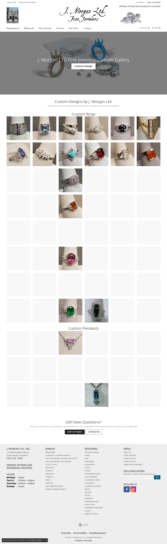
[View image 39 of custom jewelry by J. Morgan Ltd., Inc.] (70, 284)
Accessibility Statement (97, 533)
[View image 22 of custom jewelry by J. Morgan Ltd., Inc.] (96, 206)
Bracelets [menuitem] (50, 468)
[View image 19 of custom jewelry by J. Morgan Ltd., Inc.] (18, 206)
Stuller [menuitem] (88, 511)
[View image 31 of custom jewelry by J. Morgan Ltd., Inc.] (18, 258)
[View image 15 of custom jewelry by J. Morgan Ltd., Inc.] (70, 180)
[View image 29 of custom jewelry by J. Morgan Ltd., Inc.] (122, 232)
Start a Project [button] (74, 432)
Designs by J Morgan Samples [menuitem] (58, 455)
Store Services (130, 455)
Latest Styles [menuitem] (51, 464)
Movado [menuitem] (88, 492)
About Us (127, 452)
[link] (27, 3)
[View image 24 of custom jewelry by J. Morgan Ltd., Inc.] (148, 206)
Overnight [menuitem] (89, 498)
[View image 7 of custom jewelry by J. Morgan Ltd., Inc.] (18, 154)
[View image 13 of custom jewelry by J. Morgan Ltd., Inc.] (18, 180)
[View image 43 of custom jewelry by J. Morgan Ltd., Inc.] (18, 310)
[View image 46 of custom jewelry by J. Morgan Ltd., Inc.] (96, 310)
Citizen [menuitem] (87, 471)
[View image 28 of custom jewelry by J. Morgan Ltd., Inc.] (96, 232)
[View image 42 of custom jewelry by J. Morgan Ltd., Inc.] (148, 284)
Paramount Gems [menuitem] (92, 501)
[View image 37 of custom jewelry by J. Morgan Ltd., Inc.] (18, 284)
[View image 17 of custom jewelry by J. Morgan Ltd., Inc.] (122, 180)
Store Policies (130, 458)
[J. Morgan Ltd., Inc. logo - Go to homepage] (83, 14)
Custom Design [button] (83, 66)
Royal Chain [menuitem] (90, 505)
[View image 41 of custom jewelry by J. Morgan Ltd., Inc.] (122, 284)
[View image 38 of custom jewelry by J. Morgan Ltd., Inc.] (44, 284)
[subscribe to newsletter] (157, 477)
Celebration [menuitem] (90, 464)
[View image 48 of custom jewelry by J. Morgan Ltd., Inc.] (148, 310)
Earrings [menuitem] (49, 471)
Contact (87, 28)
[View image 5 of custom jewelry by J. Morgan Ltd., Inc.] (122, 128)
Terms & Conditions (80, 533)
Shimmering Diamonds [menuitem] (94, 508)
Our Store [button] (74, 28)
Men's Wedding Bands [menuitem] (54, 486)
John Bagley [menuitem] (90, 483)
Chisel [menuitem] (87, 468)
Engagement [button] (13, 28)
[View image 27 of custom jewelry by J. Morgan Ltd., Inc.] (70, 232)
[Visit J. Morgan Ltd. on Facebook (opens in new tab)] (127, 489)
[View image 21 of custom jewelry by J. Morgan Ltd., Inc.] (70, 206)
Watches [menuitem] (49, 483)
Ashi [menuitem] (86, 458)
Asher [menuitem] (87, 455)
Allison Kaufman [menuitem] (91, 452)
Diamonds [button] (29, 28)
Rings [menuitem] (48, 480)
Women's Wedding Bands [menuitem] (56, 489)
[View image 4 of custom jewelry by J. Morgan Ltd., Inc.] (96, 128)
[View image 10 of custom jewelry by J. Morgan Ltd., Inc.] (96, 154)
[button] (11, 3)
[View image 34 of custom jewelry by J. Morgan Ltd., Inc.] (96, 258)
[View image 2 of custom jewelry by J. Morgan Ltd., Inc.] (44, 128)
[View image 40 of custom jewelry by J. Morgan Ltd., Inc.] (96, 284)
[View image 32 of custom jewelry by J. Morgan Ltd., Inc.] (44, 258)
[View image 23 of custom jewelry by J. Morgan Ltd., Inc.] (122, 206)
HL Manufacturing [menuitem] (92, 480)
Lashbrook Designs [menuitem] (93, 486)
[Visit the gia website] (83, 525)
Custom (60, 28)
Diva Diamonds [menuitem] (91, 477)
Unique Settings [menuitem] (91, 514)
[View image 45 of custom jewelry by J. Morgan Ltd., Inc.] (70, 310)
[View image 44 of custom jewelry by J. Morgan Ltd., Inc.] (44, 310)
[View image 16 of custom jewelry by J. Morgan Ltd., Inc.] (96, 180)
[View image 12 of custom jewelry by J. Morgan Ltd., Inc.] (148, 154)
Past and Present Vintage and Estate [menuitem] (61, 458)
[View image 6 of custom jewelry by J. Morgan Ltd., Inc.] (148, 128)
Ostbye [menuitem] (88, 495)
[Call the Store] (15, 459)
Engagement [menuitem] (51, 452)
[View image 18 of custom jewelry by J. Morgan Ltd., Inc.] (148, 180)
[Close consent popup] (46, 540)
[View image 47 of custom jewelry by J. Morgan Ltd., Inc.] (122, 310)
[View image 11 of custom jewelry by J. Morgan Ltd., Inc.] (122, 154)
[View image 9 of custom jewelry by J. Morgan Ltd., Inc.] (70, 154)
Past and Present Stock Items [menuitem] (58, 461)
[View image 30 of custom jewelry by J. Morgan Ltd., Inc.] (148, 232)
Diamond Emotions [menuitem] (92, 474)
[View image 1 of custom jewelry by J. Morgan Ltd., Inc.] (18, 128)
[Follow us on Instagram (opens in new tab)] (133, 489)
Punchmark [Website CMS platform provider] (88, 540)
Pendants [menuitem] (50, 477)
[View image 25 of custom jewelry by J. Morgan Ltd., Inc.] (18, 232)
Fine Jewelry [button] (45, 28)
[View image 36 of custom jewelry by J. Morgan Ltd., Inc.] (148, 258)
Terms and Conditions (133, 464)
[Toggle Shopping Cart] (156, 28)
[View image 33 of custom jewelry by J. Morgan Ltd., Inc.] (70, 258)
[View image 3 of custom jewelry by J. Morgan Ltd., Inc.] (70, 128)
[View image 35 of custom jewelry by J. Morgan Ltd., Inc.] (122, 258)
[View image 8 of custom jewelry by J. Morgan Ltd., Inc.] (44, 154)
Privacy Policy (130, 461)
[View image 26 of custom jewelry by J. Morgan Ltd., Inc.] (44, 232)
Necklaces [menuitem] (50, 474)
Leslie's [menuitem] (87, 489)
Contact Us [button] (94, 432)
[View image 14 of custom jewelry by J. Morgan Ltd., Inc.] (44, 180)
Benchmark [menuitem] (89, 461)
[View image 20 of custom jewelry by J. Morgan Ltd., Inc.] (44, 206)
